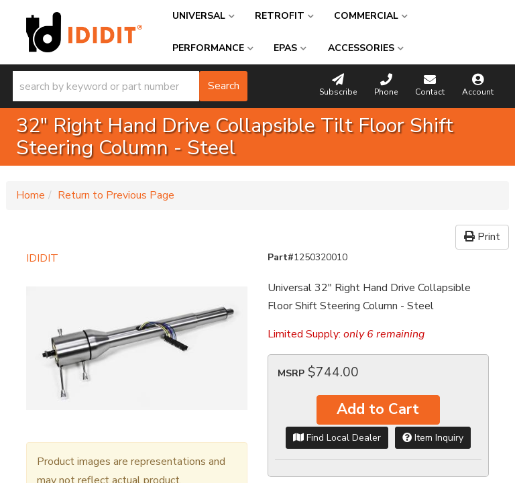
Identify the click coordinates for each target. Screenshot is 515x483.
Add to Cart (378, 409)
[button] (130, 86)
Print (482, 236)
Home (30, 195)
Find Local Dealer (337, 437)
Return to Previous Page (116, 195)
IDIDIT (42, 258)
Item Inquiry (432, 437)
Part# (281, 257)
